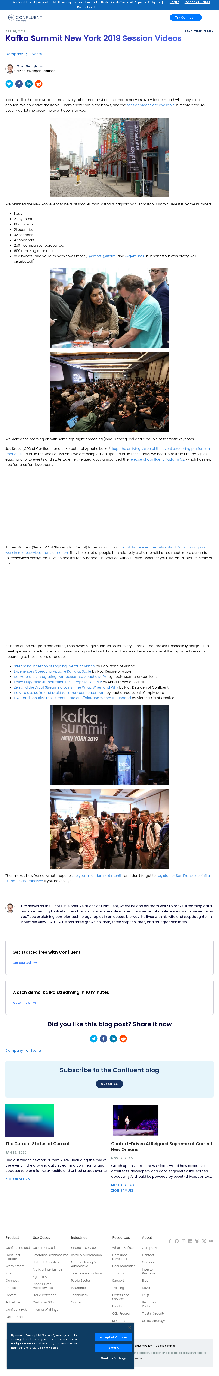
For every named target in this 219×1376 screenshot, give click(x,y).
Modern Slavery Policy (138, 1345)
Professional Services (121, 1297)
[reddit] (39, 84)
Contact (148, 1255)
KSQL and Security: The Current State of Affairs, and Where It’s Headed (72, 697)
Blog (145, 1280)
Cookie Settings (165, 1345)
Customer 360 (43, 1302)
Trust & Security (153, 1313)
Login (174, 2)
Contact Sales (197, 2)
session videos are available (151, 105)
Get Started (14, 1317)
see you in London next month (97, 875)
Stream (11, 1273)
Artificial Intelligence (47, 1269)
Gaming (77, 1302)
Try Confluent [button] (186, 17)
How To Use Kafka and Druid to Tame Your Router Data (60, 692)
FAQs (145, 1295)
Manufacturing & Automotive (83, 1264)
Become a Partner (149, 1304)
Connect (12, 1280)
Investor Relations (148, 1271)
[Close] (129, 1327)
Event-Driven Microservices (43, 1286)
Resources (121, 1237)
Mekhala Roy (123, 1185)
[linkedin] (29, 84)
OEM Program (122, 1313)
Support (118, 1280)
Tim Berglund (30, 66)
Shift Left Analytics (46, 1262)
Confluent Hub (16, 1309)
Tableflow (13, 1302)
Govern (11, 1295)
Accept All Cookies (113, 1337)
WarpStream (15, 1266)
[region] (70, 1346)
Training (118, 1288)
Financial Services (84, 1248)
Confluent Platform (13, 1257)
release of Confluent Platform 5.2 (157, 459)
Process (11, 1288)
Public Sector (80, 1280)
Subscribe (109, 1084)
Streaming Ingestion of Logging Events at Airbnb (54, 666)
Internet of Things (45, 1309)
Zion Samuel (122, 1190)
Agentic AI (40, 1277)
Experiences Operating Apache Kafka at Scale (52, 671)
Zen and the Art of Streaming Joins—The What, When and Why (66, 687)
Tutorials (118, 1273)
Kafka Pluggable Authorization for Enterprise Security (58, 682)
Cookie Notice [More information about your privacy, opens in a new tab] (47, 1348)
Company (14, 53)
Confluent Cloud (18, 1248)
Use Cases (41, 1237)
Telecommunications (86, 1273)
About (147, 1237)
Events (36, 53)
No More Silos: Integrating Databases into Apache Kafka (61, 676)
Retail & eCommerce (86, 1255)
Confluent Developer (119, 1257)
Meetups (118, 1321)
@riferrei (109, 256)
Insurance (78, 1288)
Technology (79, 1295)
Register (84, 7)
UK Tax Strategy (153, 1321)
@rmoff (94, 256)
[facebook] (19, 84)
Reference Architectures (50, 1255)
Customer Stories (45, 1248)
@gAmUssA (135, 256)
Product (12, 1237)
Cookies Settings (113, 1358)
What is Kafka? (123, 1248)
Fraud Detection (44, 1295)
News (146, 1288)
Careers (148, 1262)
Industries (79, 1237)
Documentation (124, 1266)
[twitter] (9, 84)
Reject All (113, 1348)
